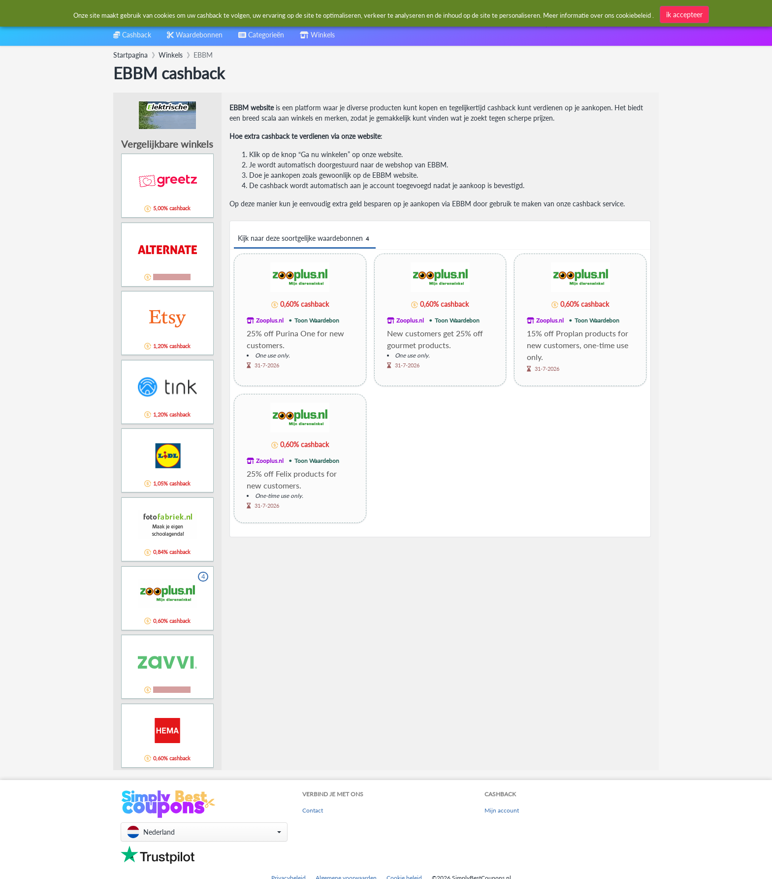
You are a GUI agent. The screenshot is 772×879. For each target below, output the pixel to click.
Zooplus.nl (270, 320)
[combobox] (363, 14)
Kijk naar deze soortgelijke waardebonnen (305, 238)
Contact (312, 810)
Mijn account (501, 810)
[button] (204, 832)
